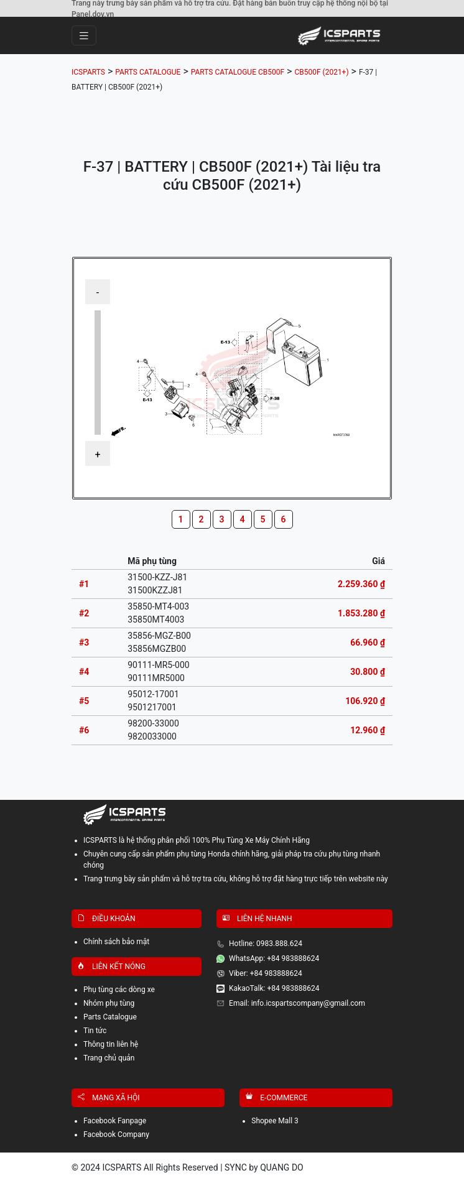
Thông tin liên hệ (110, 1044)
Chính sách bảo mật (116, 941)
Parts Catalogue (110, 1017)
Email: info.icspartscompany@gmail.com (297, 1003)
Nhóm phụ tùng (108, 1003)
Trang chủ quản (109, 1058)
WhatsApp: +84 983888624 (274, 958)
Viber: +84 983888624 (265, 973)
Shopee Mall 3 (275, 1120)
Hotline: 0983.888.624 (265, 943)
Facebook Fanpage (114, 1120)
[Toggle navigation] (84, 35)
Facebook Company (116, 1134)
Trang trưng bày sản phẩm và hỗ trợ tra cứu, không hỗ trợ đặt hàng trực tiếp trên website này (235, 878)
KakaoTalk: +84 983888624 (274, 988)
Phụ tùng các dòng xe (119, 989)
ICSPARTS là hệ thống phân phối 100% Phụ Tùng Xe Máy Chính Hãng (196, 840)
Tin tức (94, 1030)
